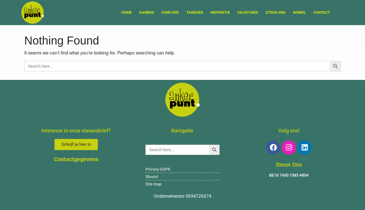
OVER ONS (170, 12)
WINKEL (299, 12)
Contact (321, 12)
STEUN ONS (275, 12)
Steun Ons (289, 164)
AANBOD (146, 12)
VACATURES (247, 12)
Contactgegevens (76, 159)
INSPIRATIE (220, 12)
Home (126, 12)
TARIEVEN (194, 12)
